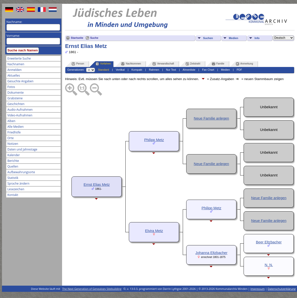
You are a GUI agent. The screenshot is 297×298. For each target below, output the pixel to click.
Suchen (208, 38)
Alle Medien (15, 127)
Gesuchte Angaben (20, 81)
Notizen (12, 144)
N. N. (269, 265)
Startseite (77, 37)
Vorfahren (103, 64)
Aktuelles (13, 75)
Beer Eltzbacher (269, 242)
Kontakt (12, 195)
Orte (10, 138)
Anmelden (14, 70)
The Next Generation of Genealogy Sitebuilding (91, 289)
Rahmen (154, 69)
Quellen (12, 166)
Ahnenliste (189, 69)
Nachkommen (131, 64)
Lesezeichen (15, 189)
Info (256, 38)
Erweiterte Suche (19, 58)
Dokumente (15, 92)
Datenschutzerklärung (282, 289)
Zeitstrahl (193, 64)
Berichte (13, 161)
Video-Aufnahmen (19, 115)
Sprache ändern (18, 183)
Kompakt (136, 69)
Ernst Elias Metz (97, 185)
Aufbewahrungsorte (21, 172)
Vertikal (120, 69)
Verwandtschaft (163, 64)
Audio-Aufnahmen (20, 109)
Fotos (11, 87)
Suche (94, 37)
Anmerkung (244, 64)
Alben (11, 121)
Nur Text (171, 69)
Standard (103, 69)
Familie (218, 64)
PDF (239, 69)
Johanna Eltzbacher (211, 253)
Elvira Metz (154, 231)
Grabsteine (15, 98)
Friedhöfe (14, 132)
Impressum (257, 289)
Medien (233, 38)
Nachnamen (15, 64)
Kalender (13, 155)
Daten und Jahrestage (22, 149)
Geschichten (15, 104)
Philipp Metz (154, 140)
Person (78, 64)
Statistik (12, 178)
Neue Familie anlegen (211, 118)
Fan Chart (208, 69)
